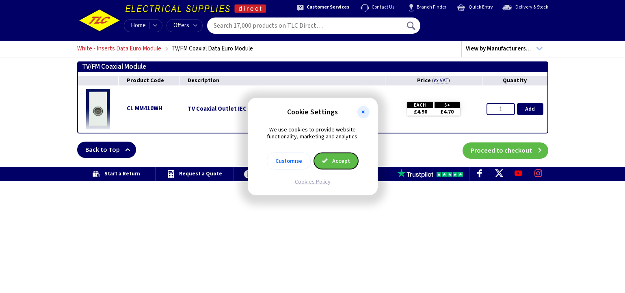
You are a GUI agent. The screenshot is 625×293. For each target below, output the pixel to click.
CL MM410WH (144, 108)
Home (138, 25)
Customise (288, 161)
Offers (185, 25)
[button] (363, 112)
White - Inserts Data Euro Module (119, 48)
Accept (336, 161)
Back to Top (110, 150)
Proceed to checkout (509, 150)
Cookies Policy (313, 181)
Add (530, 109)
